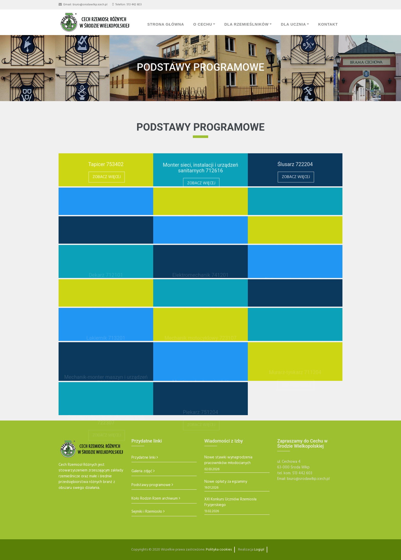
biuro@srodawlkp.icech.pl (90, 4)
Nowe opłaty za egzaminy (225, 482)
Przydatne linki (143, 458)
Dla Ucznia (293, 24)
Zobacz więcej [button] (107, 181)
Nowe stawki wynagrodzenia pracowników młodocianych (228, 460)
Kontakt (328, 24)
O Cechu (202, 24)
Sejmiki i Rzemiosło (146, 512)
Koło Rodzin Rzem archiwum (154, 499)
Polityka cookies (219, 550)
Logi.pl (259, 550)
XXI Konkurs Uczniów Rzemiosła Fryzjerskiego (230, 502)
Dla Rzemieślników (246, 24)
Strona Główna (165, 24)
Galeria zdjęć (141, 471)
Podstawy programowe (151, 485)
